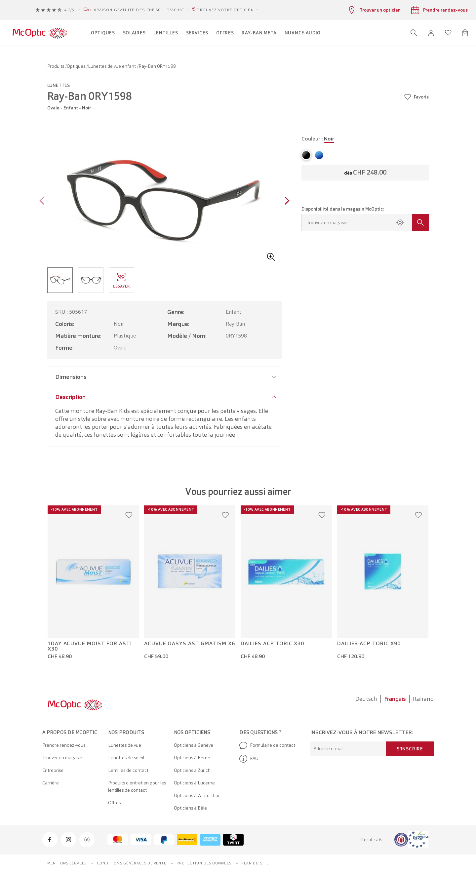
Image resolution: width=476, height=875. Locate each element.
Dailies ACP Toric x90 (369, 643)
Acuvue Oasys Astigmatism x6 (189, 643)
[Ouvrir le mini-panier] (465, 32)
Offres (114, 803)
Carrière (50, 783)
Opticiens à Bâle (190, 808)
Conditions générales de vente (132, 863)
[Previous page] (43, 201)
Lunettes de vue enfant (112, 66)
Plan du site (255, 863)
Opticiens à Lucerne (194, 783)
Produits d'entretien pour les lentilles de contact (137, 786)
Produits (56, 66)
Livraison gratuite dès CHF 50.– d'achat (137, 10)
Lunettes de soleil (126, 758)
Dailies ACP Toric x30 (272, 643)
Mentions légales (67, 863)
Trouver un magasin (62, 758)
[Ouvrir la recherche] (413, 32)
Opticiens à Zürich (192, 770)
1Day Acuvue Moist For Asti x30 (90, 646)
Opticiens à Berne (192, 758)
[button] (431, 33)
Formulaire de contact (267, 745)
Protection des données (204, 863)
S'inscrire (410, 749)
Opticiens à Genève (193, 745)
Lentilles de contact (128, 770)
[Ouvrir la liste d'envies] (448, 32)
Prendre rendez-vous (63, 745)
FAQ (248, 759)
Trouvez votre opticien (225, 10)
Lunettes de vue (124, 745)
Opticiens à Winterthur (197, 795)
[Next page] (285, 201)
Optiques (76, 66)
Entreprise (52, 770)
